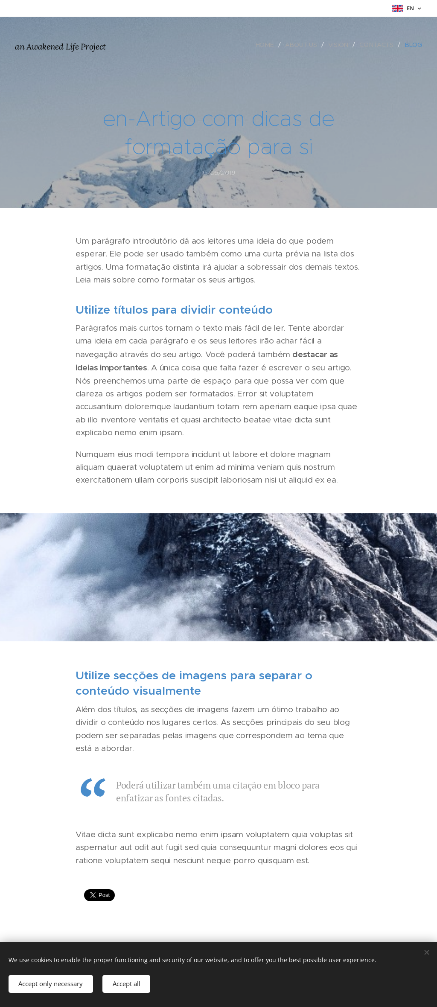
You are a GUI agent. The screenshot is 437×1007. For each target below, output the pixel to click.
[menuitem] (266, 44)
